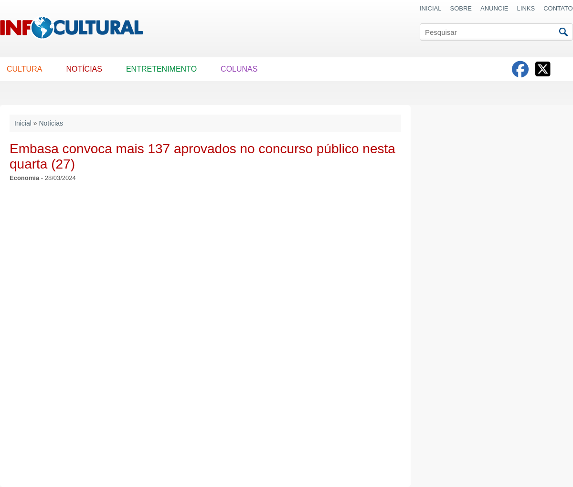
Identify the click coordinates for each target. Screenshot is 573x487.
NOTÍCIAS (84, 69)
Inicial (23, 123)
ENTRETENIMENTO (161, 69)
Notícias (51, 123)
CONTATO (558, 8)
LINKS (526, 8)
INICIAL (431, 8)
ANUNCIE (494, 8)
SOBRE (461, 8)
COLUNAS (239, 69)
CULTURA (24, 69)
